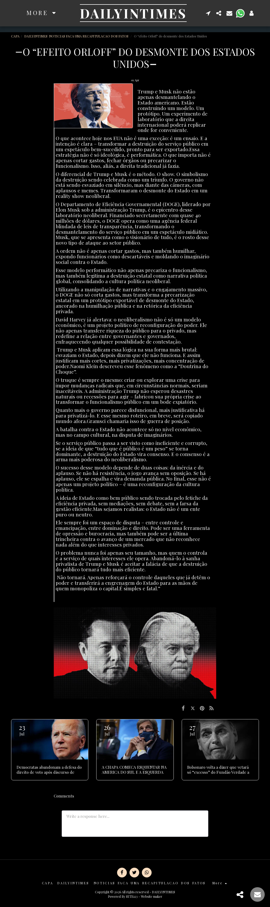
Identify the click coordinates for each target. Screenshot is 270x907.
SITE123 (132, 896)
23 (22, 730)
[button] (208, 13)
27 (192, 730)
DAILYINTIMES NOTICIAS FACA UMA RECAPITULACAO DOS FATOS (76, 36)
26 (107, 730)
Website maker (151, 896)
